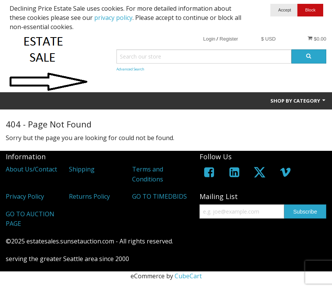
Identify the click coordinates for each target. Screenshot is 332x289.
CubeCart (188, 276)
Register (228, 39)
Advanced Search (130, 69)
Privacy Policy (25, 196)
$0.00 (316, 39)
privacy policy (113, 17)
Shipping (82, 169)
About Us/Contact (31, 169)
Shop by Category (298, 100)
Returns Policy (89, 196)
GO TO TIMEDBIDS (159, 196)
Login (209, 39)
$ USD (268, 39)
